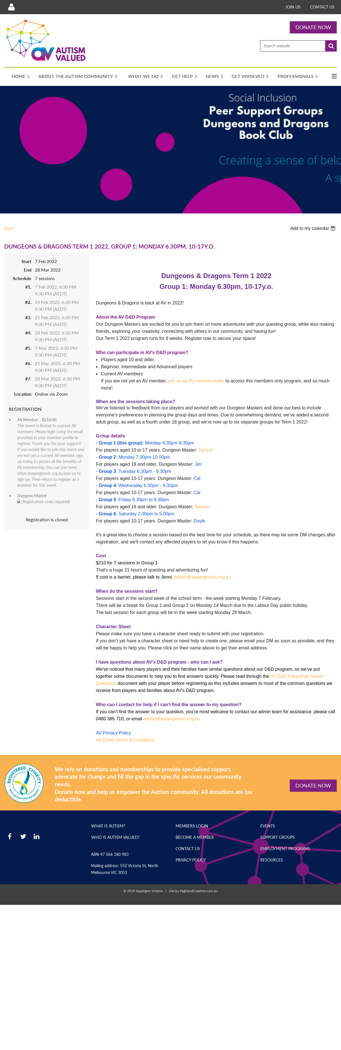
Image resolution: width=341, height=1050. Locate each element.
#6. (28, 363)
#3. (28, 317)
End (27, 269)
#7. (28, 378)
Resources (271, 860)
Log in (11, 7)
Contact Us (322, 7)
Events (267, 826)
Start (26, 261)
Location (22, 394)
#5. (28, 348)
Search (331, 46)
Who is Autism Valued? (115, 837)
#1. (28, 286)
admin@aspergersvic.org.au (202, 577)
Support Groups (277, 837)
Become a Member (195, 837)
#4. (28, 332)
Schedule (22, 278)
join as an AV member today (196, 380)
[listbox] (313, 228)
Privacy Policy (191, 860)
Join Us (292, 7)
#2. (28, 302)
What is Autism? (108, 826)
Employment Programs (285, 848)
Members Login (192, 826)
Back (9, 228)
